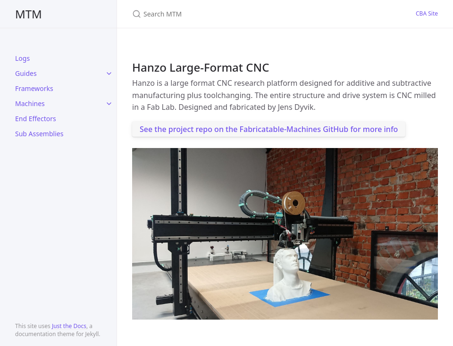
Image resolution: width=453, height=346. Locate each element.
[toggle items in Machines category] (109, 103)
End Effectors (35, 118)
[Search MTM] (243, 14)
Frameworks (34, 88)
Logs (22, 58)
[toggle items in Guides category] (109, 73)
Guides (26, 73)
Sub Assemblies (39, 133)
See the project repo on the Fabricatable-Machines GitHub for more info (269, 129)
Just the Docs (69, 326)
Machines (30, 103)
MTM (28, 14)
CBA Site (427, 13)
